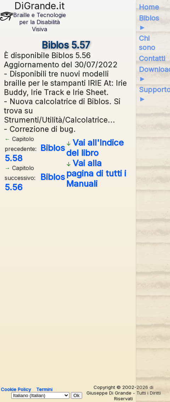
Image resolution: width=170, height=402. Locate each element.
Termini (44, 389)
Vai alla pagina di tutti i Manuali (96, 173)
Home (149, 7)
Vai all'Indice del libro (95, 147)
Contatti (152, 58)
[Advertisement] (85, 285)
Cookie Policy (16, 389)
